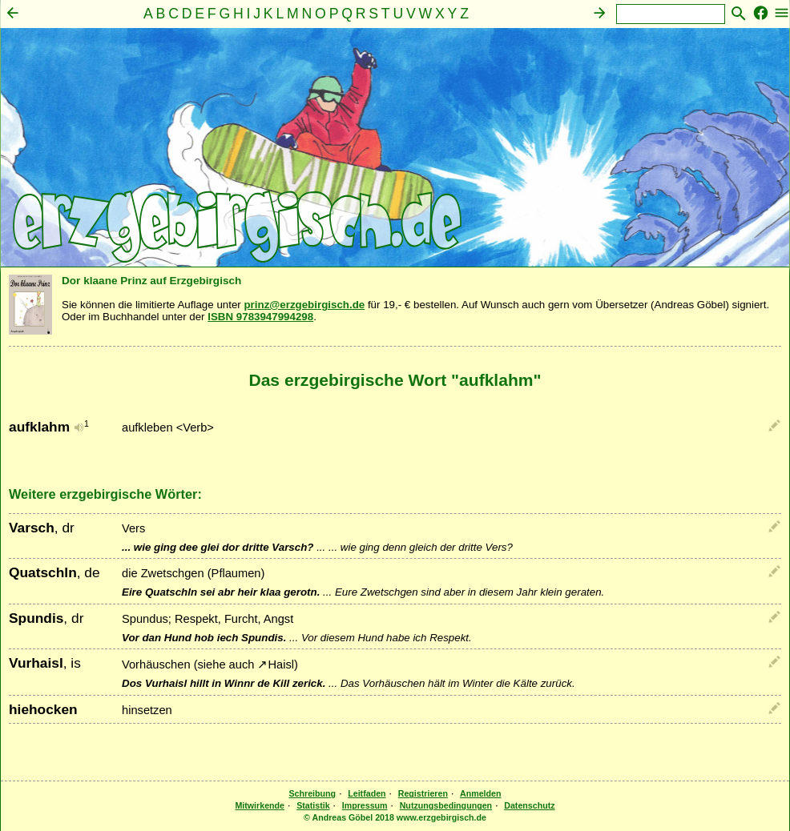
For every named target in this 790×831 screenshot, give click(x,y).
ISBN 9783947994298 (260, 317)
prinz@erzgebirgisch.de (304, 305)
